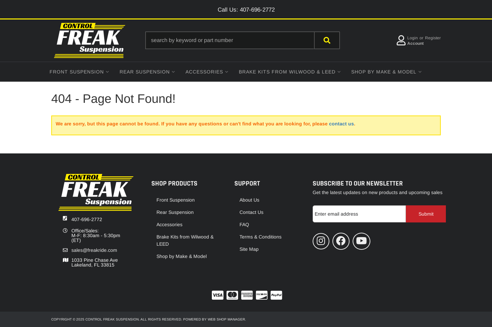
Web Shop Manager (226, 319)
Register (433, 38)
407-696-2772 (86, 219)
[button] (242, 40)
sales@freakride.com (94, 250)
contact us (341, 123)
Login (412, 38)
